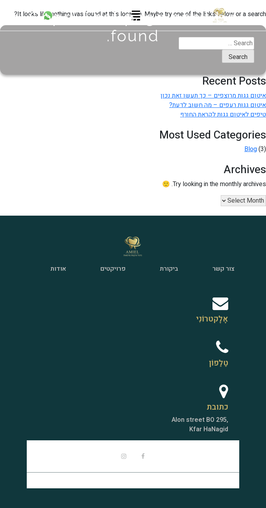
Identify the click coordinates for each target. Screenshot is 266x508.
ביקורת (169, 268)
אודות (58, 268)
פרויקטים (113, 268)
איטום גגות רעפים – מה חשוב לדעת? (217, 105)
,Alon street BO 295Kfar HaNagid (200, 424)
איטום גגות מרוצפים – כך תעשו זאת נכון (213, 95)
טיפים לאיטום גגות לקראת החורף (223, 114)
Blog (250, 149)
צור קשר (223, 268)
